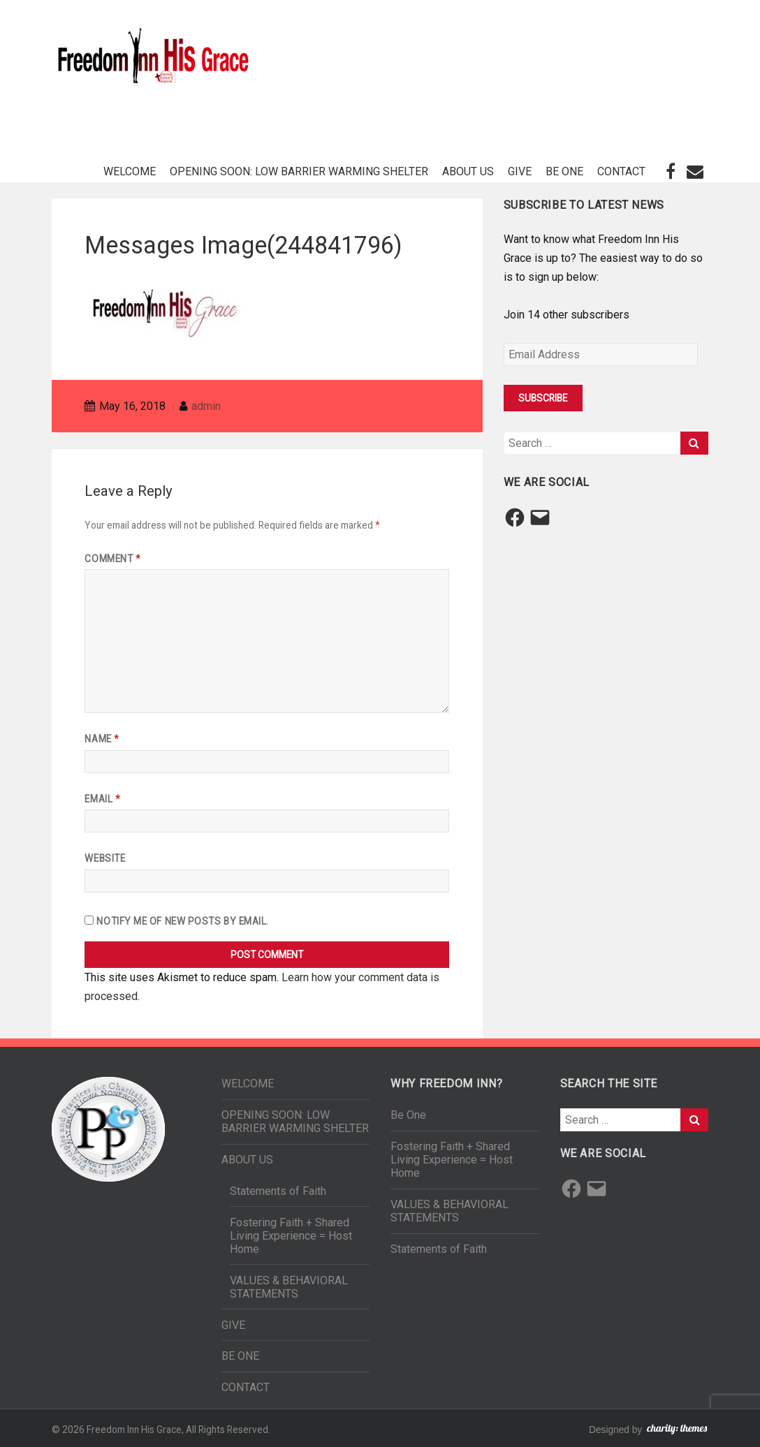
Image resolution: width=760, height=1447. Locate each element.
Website (105, 858)
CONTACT (621, 171)
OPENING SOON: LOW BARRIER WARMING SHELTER (299, 171)
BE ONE (564, 171)
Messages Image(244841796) (243, 245)
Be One (408, 1115)
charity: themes (676, 1431)
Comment (112, 558)
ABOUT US (468, 171)
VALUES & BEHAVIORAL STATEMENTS (289, 1287)
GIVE (520, 171)
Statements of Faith (278, 1191)
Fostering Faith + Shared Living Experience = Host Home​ (291, 1236)
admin (206, 406)
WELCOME (129, 171)
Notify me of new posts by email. (182, 921)
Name (101, 738)
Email (102, 799)
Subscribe (542, 398)
